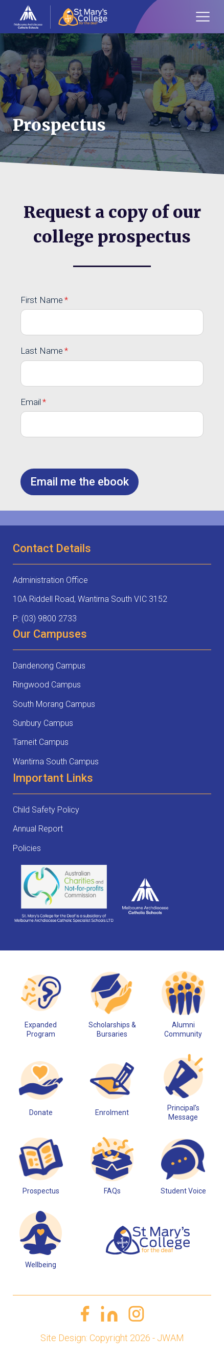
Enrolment (112, 1112)
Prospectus (41, 1191)
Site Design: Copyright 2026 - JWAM (112, 1337)
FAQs (112, 1191)
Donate (41, 1112)
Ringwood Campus (47, 685)
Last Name (41, 351)
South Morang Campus (54, 704)
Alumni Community (183, 1029)
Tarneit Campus (41, 742)
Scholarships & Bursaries (112, 1029)
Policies (27, 848)
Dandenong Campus (49, 666)
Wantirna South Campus (56, 761)
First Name (41, 300)
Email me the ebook (79, 481)
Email (30, 402)
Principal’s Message (183, 1112)
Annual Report (38, 829)
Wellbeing (40, 1265)
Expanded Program (41, 1029)
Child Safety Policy (46, 810)
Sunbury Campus (43, 723)
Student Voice (183, 1191)
